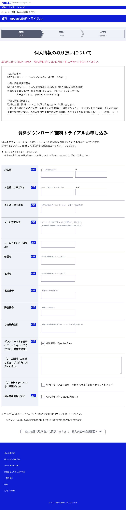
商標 (6, 484)
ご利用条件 (8, 478)
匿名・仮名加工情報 (12, 459)
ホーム (4, 12)
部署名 (7, 256)
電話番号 (9, 290)
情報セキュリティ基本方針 (14, 472)
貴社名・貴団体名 (13, 205)
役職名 (7, 273)
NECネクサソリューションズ (13, 7)
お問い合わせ (9, 491)
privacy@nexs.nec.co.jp (47, 94)
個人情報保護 (9, 453)
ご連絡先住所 (11, 324)
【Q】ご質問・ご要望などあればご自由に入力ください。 (15, 362)
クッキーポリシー (11, 466)
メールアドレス (12, 222)
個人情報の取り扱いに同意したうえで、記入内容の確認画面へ (61, 431)
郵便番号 (9, 307)
